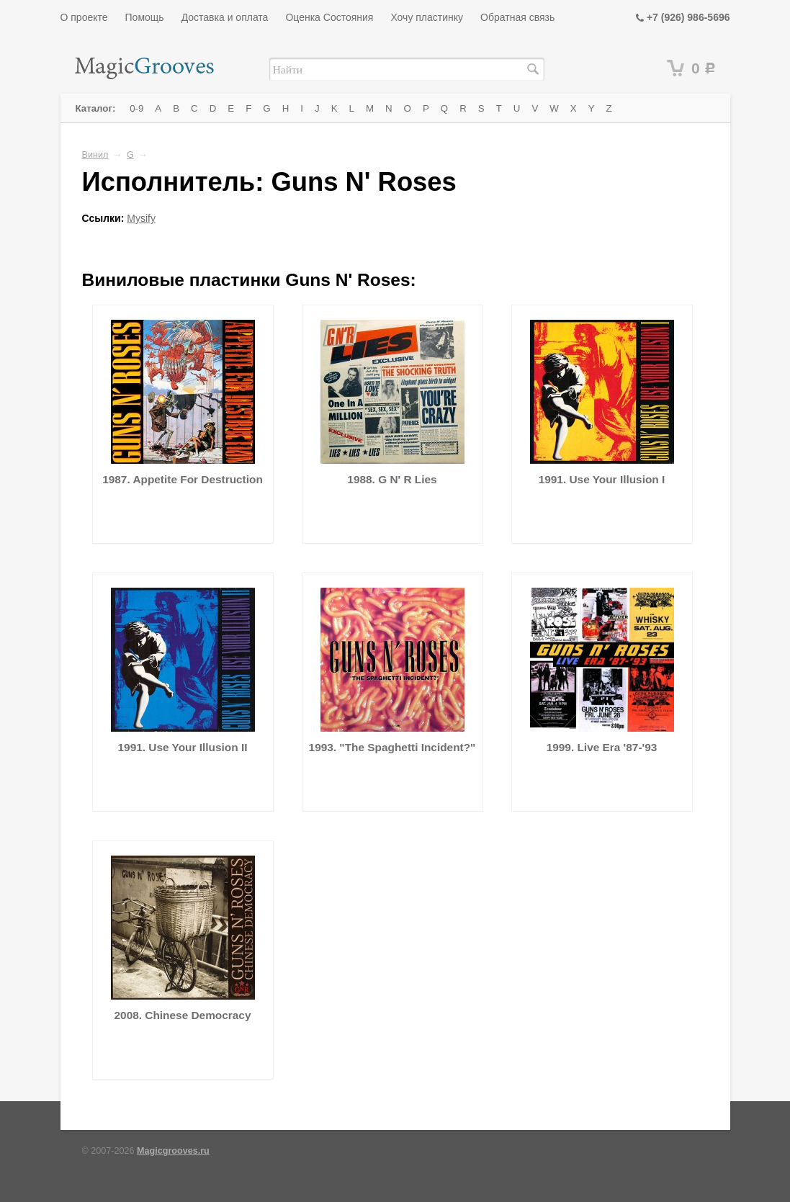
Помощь (144, 17)
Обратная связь (517, 17)
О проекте (84, 17)
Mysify (141, 218)
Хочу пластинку (426, 17)
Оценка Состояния (329, 17)
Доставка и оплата (225, 17)
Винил (95, 155)
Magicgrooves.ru (173, 1151)
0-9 (136, 108)
